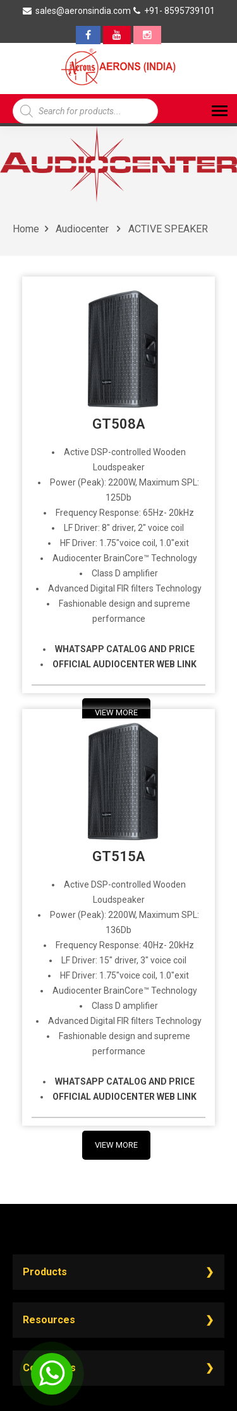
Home (26, 229)
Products (45, 1272)
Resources (49, 1320)
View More (116, 1145)
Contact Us (49, 1368)
